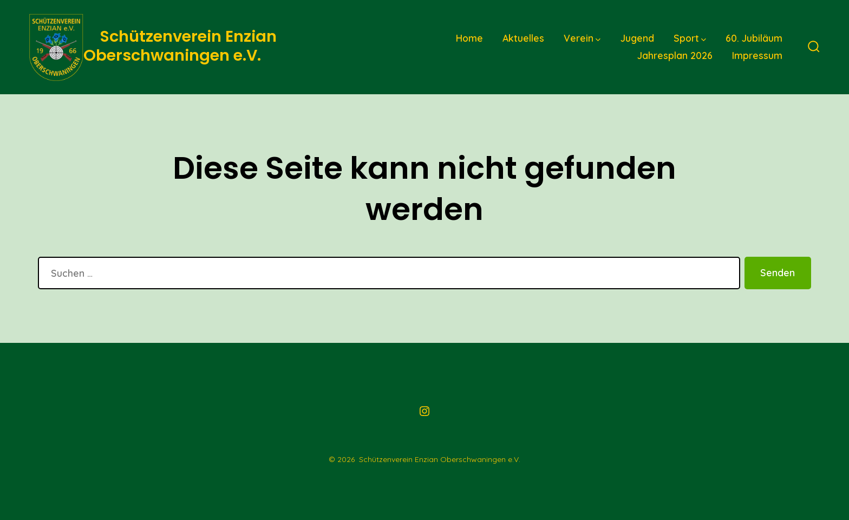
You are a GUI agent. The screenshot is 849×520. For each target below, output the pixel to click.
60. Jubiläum (754, 38)
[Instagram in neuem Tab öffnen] (424, 411)
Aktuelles (523, 38)
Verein (582, 38)
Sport (690, 38)
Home (469, 38)
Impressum (757, 55)
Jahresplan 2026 (675, 55)
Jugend (637, 38)
